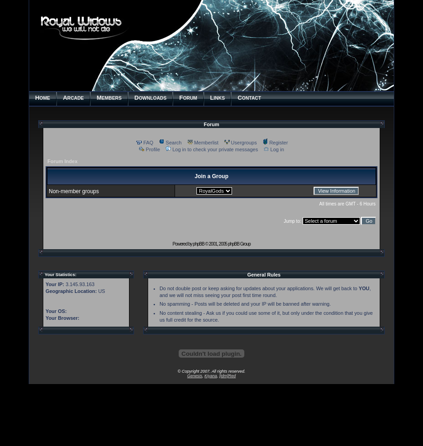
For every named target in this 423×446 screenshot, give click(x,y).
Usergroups (240, 142)
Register (275, 142)
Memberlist (203, 142)
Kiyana (211, 376)
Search (170, 142)
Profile (149, 149)
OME (42, 97)
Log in (273, 149)
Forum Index (62, 161)
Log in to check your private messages (211, 149)
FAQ (144, 142)
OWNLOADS (150, 97)
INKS (217, 97)
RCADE (73, 97)
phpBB (198, 243)
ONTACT (249, 97)
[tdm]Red (227, 376)
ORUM (188, 97)
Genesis (194, 376)
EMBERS (109, 97)
